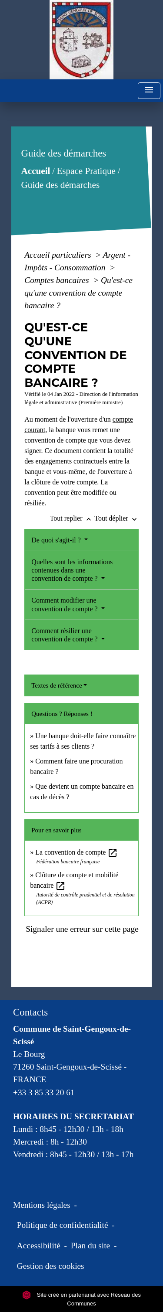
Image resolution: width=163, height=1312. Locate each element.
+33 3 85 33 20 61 (44, 1092)
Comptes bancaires (57, 280)
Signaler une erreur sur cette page (82, 929)
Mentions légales (41, 1205)
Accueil (35, 171)
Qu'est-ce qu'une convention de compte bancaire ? (78, 293)
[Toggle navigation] (149, 90)
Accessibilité (38, 1245)
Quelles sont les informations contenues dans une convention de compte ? (72, 570)
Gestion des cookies (50, 1266)
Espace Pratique (86, 171)
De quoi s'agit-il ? (57, 540)
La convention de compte (76, 852)
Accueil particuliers (58, 254)
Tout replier (72, 518)
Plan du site (90, 1245)
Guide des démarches (60, 185)
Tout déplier (116, 518)
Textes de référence (56, 685)
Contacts (30, 1012)
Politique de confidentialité (62, 1225)
